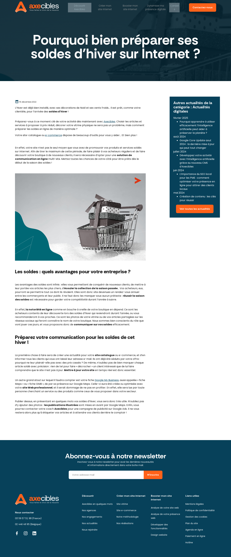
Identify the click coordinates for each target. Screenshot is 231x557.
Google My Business (107, 380)
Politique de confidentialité (200, 510)
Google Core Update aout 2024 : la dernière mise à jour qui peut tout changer (197, 142)
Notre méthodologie (128, 516)
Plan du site (191, 523)
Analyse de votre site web (165, 507)
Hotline (189, 542)
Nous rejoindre (89, 529)
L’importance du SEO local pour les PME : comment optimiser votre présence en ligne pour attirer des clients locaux (197, 180)
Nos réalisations (125, 523)
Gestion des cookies (196, 516)
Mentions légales (194, 504)
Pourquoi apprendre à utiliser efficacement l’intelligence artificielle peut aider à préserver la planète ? (197, 126)
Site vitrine (122, 504)
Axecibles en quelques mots (97, 504)
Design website (159, 534)
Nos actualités (89, 523)
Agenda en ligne (194, 529)
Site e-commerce (126, 510)
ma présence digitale (155, 6)
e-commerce (53, 135)
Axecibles (79, 6)
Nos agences (89, 510)
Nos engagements (92, 516)
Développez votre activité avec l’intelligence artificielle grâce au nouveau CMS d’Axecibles (197, 159)
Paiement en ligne (195, 536)
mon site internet (105, 6)
